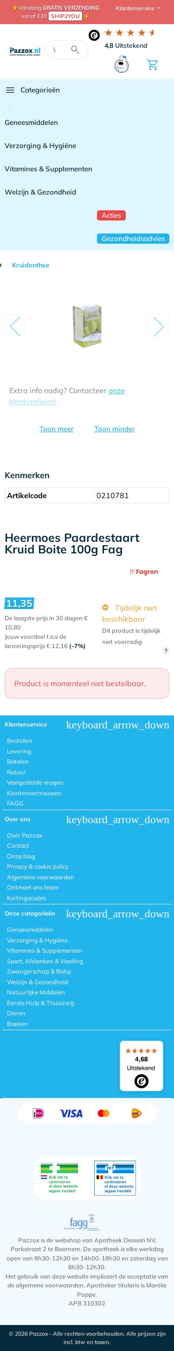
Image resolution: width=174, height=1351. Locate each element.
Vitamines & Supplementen (48, 168)
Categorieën (32, 90)
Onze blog (21, 856)
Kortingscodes (26, 898)
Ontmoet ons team (32, 887)
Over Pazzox (24, 835)
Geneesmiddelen (31, 122)
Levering (19, 751)
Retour (16, 772)
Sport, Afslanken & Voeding (45, 961)
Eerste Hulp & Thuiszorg (40, 1003)
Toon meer (56, 428)
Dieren (16, 1013)
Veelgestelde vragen (35, 782)
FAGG (15, 803)
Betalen (18, 761)
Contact (18, 845)
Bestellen (19, 740)
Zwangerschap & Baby (39, 971)
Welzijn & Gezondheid (40, 192)
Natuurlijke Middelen (36, 992)
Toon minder (114, 428)
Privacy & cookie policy (38, 866)
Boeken (17, 1023)
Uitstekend (126, 45)
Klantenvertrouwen (34, 793)
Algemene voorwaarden (40, 877)
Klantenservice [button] (136, 8)
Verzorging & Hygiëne (40, 145)
